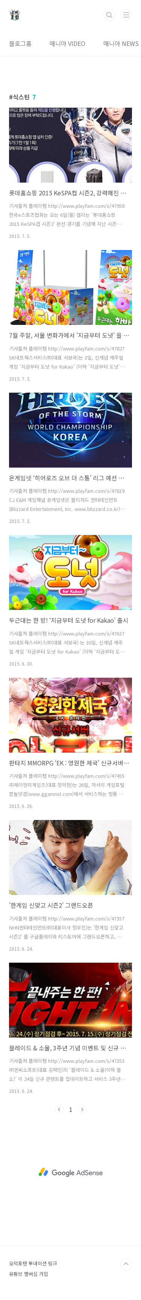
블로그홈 (20, 43)
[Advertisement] (70, 1172)
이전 (59, 1109)
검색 (109, 15)
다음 (81, 1109)
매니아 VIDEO (67, 43)
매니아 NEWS (121, 43)
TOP (126, 1264)
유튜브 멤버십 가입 (28, 1273)
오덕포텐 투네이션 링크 (33, 1263)
